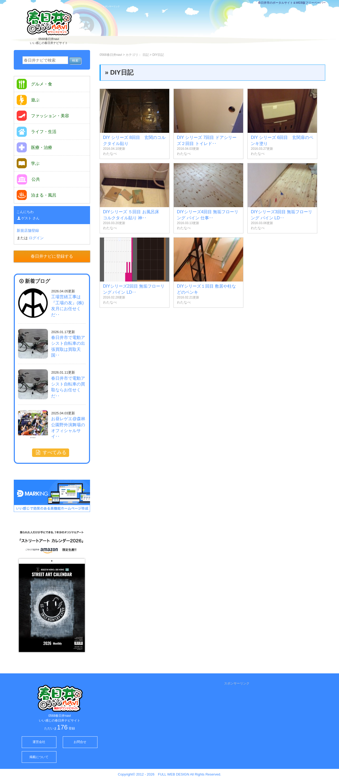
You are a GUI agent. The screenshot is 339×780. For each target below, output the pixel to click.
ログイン (36, 238)
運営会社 (39, 742)
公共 (28, 179)
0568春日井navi (111, 55)
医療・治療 (34, 147)
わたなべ (110, 154)
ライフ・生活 (36, 131)
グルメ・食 (34, 84)
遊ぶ (28, 100)
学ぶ (28, 163)
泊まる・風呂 (36, 195)
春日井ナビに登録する (52, 256)
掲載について (38, 757)
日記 (145, 55)
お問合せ (80, 742)
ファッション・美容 (43, 116)
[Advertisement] (215, 28)
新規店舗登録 (28, 230)
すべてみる (50, 452)
